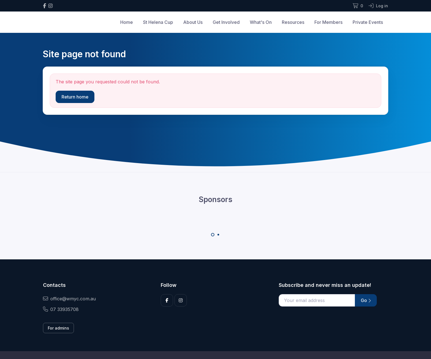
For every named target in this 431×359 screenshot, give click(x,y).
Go (366, 300)
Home (126, 22)
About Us (193, 22)
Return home (75, 97)
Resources (293, 22)
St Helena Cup (158, 22)
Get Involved (226, 22)
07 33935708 (61, 309)
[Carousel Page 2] (218, 234)
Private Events (368, 22)
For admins (58, 328)
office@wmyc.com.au (69, 298)
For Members (328, 22)
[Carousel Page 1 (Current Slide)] (212, 234)
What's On (261, 22)
